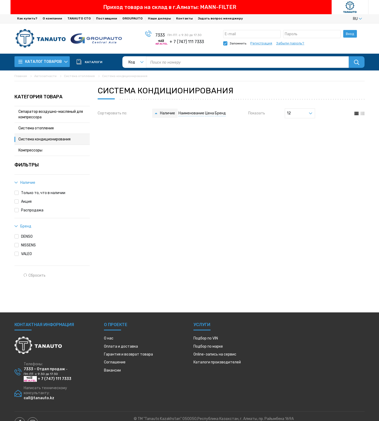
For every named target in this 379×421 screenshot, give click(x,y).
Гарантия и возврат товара (128, 354)
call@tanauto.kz (39, 398)
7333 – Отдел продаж (44, 369)
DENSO (27, 236)
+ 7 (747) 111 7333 (47, 379)
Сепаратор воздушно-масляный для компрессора (50, 114)
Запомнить (238, 43)
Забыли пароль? (290, 43)
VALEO (26, 254)
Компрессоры (30, 150)
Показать (256, 113)
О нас (108, 338)
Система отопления (79, 76)
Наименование (191, 113)
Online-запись (214, 354)
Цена (209, 113)
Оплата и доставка (121, 346)
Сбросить (35, 275)
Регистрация (261, 43)
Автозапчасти (45, 76)
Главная (20, 76)
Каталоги (217, 362)
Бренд (220, 113)
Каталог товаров (43, 61)
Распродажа (32, 210)
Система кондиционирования (124, 76)
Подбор (205, 338)
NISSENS (28, 245)
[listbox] (349, 18)
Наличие (167, 113)
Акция (26, 201)
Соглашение (115, 362)
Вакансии (112, 370)
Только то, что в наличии (43, 193)
